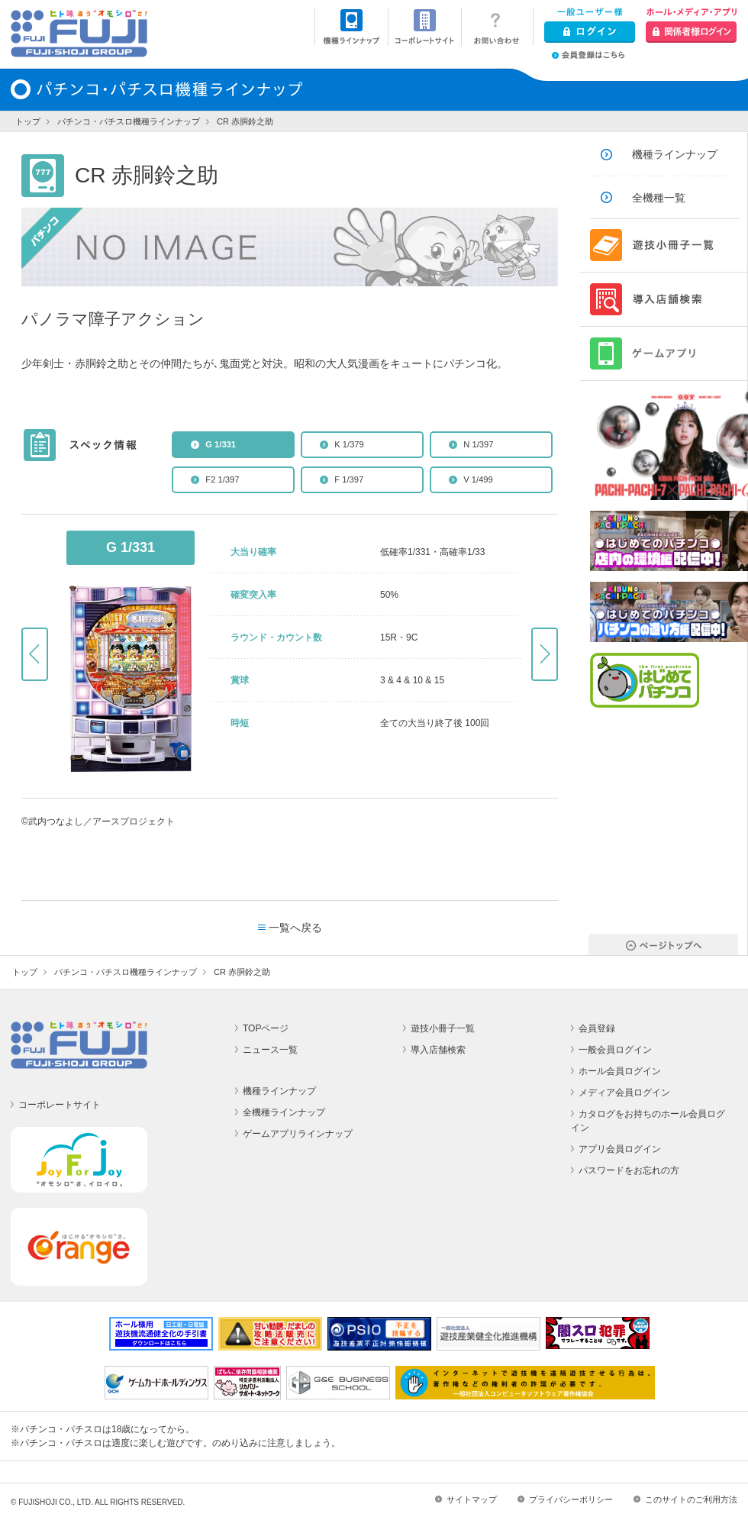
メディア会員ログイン (624, 1092)
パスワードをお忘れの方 (629, 1170)
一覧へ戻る (295, 927)
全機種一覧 (658, 198)
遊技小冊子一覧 (443, 1028)
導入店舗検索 (438, 1049)
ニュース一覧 (270, 1049)
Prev (34, 654)
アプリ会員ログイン (620, 1149)
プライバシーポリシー (571, 1499)
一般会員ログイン (615, 1049)
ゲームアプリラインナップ (298, 1133)
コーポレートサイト (59, 1104)
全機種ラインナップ (284, 1112)
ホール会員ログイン (620, 1071)
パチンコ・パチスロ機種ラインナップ (128, 121)
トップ (27, 121)
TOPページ (266, 1028)
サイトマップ (472, 1499)
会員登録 (597, 1028)
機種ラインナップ (674, 154)
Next (544, 654)
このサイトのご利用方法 (691, 1499)
